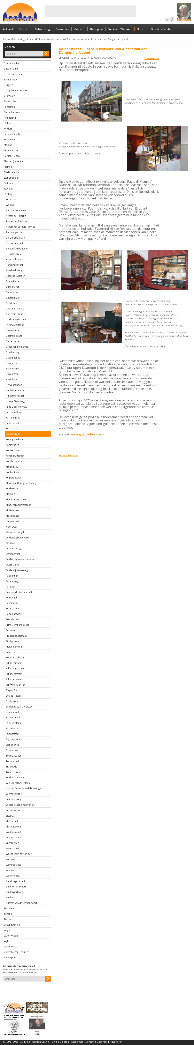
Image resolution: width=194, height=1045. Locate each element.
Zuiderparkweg (14, 892)
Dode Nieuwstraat (16, 319)
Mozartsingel (13, 515)
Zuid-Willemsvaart (16, 886)
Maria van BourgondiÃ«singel (22, 483)
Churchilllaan (13, 297)
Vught (7, 930)
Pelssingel (11, 597)
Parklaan (10, 586)
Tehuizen (9, 908)
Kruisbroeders (14, 461)
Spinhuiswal (12, 712)
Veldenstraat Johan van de (20, 804)
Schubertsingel (14, 679)
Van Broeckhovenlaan (18, 783)
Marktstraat (12, 488)
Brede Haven (13, 281)
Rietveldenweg (14, 646)
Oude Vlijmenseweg (17, 570)
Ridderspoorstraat (16, 635)
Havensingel (12, 368)
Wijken (7, 941)
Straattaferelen (161, 29)
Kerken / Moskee (13, 134)
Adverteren (116, 1041)
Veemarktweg (13, 799)
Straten (30, 39)
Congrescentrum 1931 (16, 90)
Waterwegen (11, 935)
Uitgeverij (102, 1041)
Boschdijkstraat (14, 265)
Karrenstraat (13, 417)
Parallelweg (12, 581)
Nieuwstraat (12, 521)
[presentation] (26, 988)
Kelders (8, 128)
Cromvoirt (9, 96)
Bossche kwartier (15, 276)
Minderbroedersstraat (18, 505)
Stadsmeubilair (12, 172)
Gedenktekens (12, 112)
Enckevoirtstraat (15, 325)
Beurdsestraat (14, 254)
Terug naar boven (68, 455)
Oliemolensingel (15, 532)
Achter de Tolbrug (16, 216)
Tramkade (11, 766)
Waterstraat (12, 848)
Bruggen (8, 85)
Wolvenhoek (12, 875)
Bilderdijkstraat (14, 259)
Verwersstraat (13, 810)
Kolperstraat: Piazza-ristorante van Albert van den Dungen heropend (90, 39)
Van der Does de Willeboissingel (24, 788)
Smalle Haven (13, 695)
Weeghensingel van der (19, 854)
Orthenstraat (13, 554)
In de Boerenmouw (16, 406)
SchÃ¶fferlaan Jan (15, 684)
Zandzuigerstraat (15, 881)
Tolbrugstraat (13, 755)
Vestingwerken (12, 924)
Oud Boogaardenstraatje (20, 559)
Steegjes (8, 188)
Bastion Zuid (11, 68)
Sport (141, 29)
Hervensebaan (14, 385)
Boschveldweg (14, 270)
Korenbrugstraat (15, 455)
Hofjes (7, 123)
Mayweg (10, 494)
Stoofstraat (12, 750)
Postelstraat (12, 619)
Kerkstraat (11, 428)
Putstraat (11, 630)
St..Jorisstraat (13, 728)
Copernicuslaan (14, 314)
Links (54, 1041)
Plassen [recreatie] (14, 161)
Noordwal (11, 526)
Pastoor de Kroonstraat (19, 592)
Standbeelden (11, 177)
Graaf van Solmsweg (17, 346)
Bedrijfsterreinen (13, 74)
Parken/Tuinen (12, 156)
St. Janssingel (13, 717)
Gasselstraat (13, 330)
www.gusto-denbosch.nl (88, 434)
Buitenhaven (12, 286)
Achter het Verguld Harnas (20, 226)
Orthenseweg (13, 548)
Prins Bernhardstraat (17, 624)
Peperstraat (12, 608)
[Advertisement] (90, 11)
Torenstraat (12, 761)
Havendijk (11, 363)
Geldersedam (13, 341)
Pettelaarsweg (13, 614)
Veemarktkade (14, 794)
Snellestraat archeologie (19, 706)
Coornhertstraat (15, 308)
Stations (8, 183)
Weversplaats (13, 864)
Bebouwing (42, 29)
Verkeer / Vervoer (120, 29)
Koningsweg (12, 445)
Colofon (64, 1041)
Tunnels (8, 919)
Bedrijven (96, 29)
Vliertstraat (12, 821)
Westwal (10, 205)
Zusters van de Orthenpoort (21, 903)
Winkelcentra (11, 946)
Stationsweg (12, 744)
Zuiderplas (10, 957)
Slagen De (11, 690)
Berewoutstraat (14, 243)
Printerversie (151, 58)
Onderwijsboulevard (17, 537)
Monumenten (11, 150)
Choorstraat (12, 292)
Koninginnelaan (14, 439)
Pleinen (8, 166)
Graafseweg (12, 352)
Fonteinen (9, 106)
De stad (24, 29)
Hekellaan (11, 379)
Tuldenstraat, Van (15, 777)
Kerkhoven (10, 139)
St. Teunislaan (13, 723)
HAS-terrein (10, 117)
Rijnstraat (11, 652)
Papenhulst (12, 575)
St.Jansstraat (12, 734)
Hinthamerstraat (15, 395)
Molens (8, 145)
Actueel (8, 29)
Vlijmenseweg (13, 826)
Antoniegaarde (14, 232)
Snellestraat (12, 701)
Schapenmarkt (14, 663)
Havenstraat (12, 374)
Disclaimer (77, 1041)
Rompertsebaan (15, 657)
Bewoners (62, 29)
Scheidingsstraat (15, 668)
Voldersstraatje (14, 832)
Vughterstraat (13, 837)
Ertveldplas (10, 101)
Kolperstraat (43, 39)
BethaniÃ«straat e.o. (17, 248)
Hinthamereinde (15, 390)
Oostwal (10, 543)
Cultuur (79, 29)
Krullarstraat (12, 472)
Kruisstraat (12, 466)
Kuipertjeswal (13, 477)
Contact (90, 1041)
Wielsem (10, 870)
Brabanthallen (11, 63)
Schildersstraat (14, 674)
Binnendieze (11, 79)
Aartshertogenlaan (16, 210)
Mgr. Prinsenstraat (16, 499)
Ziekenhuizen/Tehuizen (16, 952)
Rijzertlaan (11, 199)
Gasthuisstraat (14, 335)
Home (6, 39)
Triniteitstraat (13, 772)
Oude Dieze (12, 565)
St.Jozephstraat (14, 739)
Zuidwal (10, 897)
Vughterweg (12, 843)
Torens (8, 913)
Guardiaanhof (13, 357)
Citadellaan (12, 303)
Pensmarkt (12, 603)
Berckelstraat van (15, 237)
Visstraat (10, 815)
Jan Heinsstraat (14, 412)
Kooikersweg (13, 450)
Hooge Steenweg (15, 401)
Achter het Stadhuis (16, 221)
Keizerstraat (12, 423)
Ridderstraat (13, 641)
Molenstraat (12, 510)
